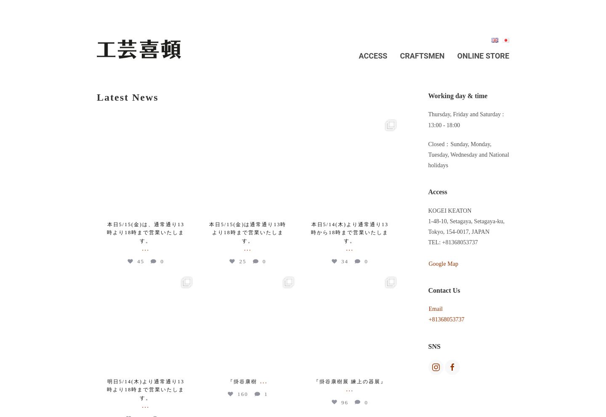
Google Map (443, 264)
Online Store (483, 55)
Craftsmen (422, 55)
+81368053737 (447, 319)
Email (436, 309)
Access (373, 55)
